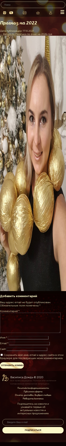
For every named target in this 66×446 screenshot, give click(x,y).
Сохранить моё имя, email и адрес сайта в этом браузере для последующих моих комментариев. (31, 360)
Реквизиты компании (33, 402)
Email (4, 347)
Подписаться (33, 434)
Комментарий (10, 311)
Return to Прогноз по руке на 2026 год (26, 34)
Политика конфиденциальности (33, 392)
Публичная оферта (33, 395)
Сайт (3, 352)
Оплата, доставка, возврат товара (33, 399)
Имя (3, 341)
